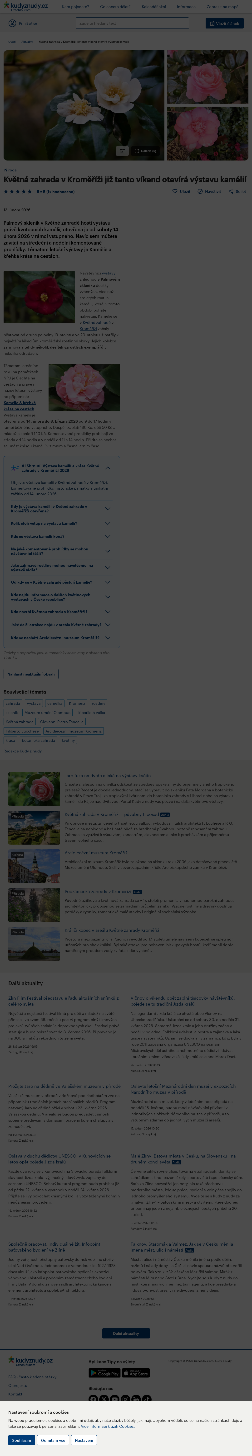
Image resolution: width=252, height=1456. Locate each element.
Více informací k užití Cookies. (108, 1426)
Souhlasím (21, 1440)
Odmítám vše (53, 1440)
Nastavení (84, 1440)
